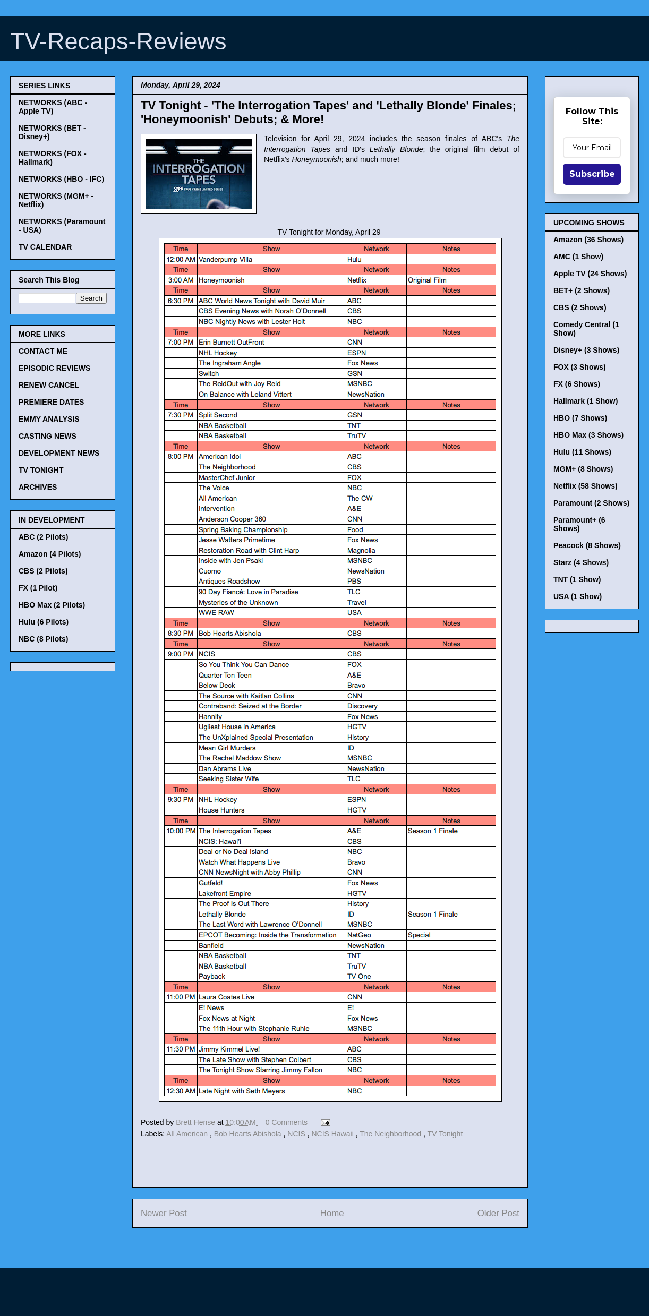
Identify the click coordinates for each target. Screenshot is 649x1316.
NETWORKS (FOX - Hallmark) (53, 157)
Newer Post (164, 1213)
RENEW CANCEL (49, 385)
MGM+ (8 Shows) (583, 469)
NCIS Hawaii (333, 1134)
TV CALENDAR (45, 247)
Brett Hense (196, 1122)
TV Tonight (445, 1134)
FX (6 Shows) (576, 384)
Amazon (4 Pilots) (50, 554)
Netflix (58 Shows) (585, 486)
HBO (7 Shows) (580, 418)
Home (332, 1213)
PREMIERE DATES (51, 402)
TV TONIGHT (41, 470)
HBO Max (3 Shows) (588, 435)
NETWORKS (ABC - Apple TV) (53, 106)
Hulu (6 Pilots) (44, 622)
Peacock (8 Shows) (587, 545)
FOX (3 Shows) (579, 367)
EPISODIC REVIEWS (54, 368)
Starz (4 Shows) (581, 562)
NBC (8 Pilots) (43, 639)
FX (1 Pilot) (38, 588)
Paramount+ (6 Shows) (579, 524)
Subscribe (592, 174)
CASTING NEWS (47, 436)
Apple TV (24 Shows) (590, 273)
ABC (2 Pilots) (43, 537)
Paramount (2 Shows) (591, 503)
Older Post (498, 1213)
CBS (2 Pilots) (43, 571)
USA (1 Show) (577, 596)
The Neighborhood (391, 1134)
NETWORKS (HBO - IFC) (61, 179)
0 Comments (287, 1122)
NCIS (297, 1134)
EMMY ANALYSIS (49, 419)
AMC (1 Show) (578, 256)
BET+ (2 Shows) (581, 290)
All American (188, 1134)
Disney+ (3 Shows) (586, 350)
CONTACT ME (43, 351)
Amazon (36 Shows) (588, 239)
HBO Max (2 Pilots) (52, 605)
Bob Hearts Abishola (249, 1134)
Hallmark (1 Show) (585, 401)
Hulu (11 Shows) (582, 452)
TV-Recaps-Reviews (118, 41)
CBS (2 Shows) (580, 307)
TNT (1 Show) (577, 579)
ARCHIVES (38, 487)
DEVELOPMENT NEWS (59, 453)
